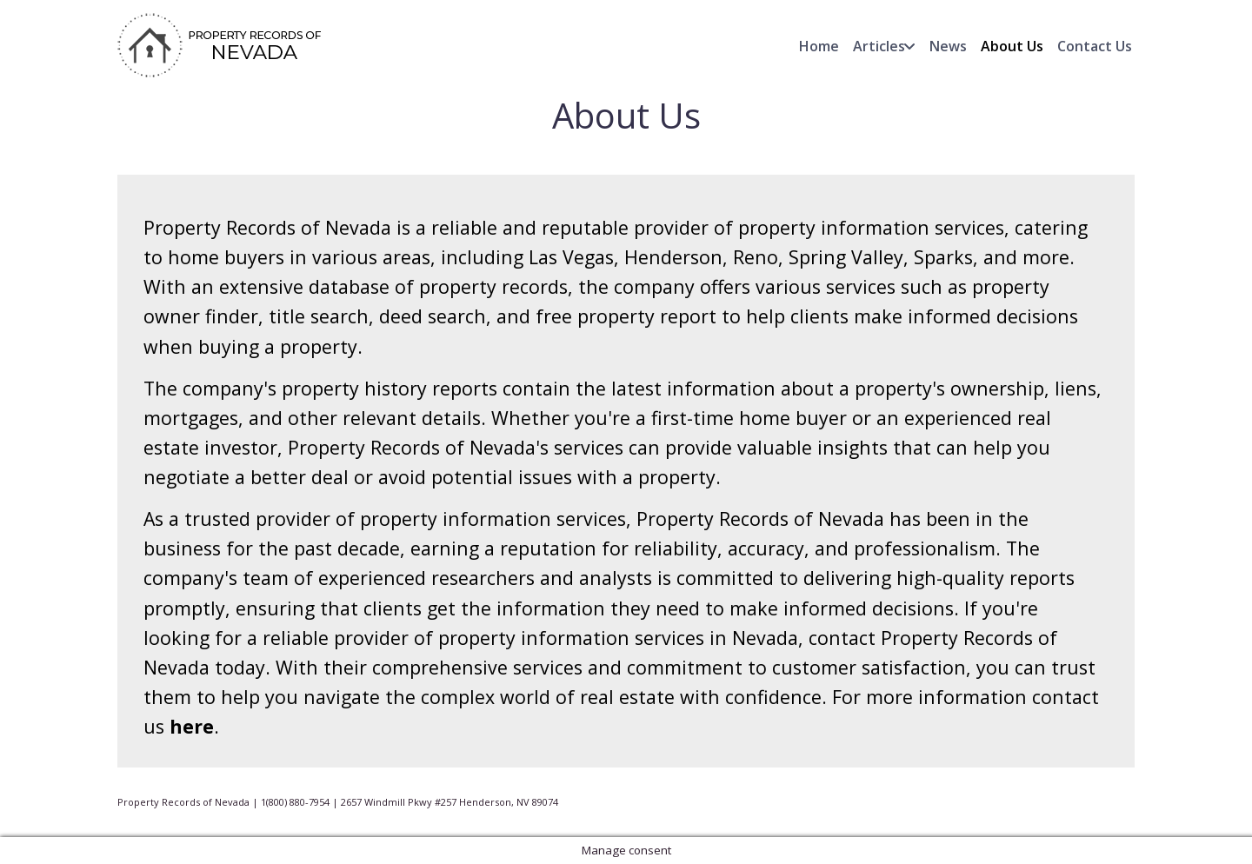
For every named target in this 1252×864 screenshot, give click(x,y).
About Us (1012, 46)
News (948, 46)
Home (819, 46)
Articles (879, 46)
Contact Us (1094, 46)
